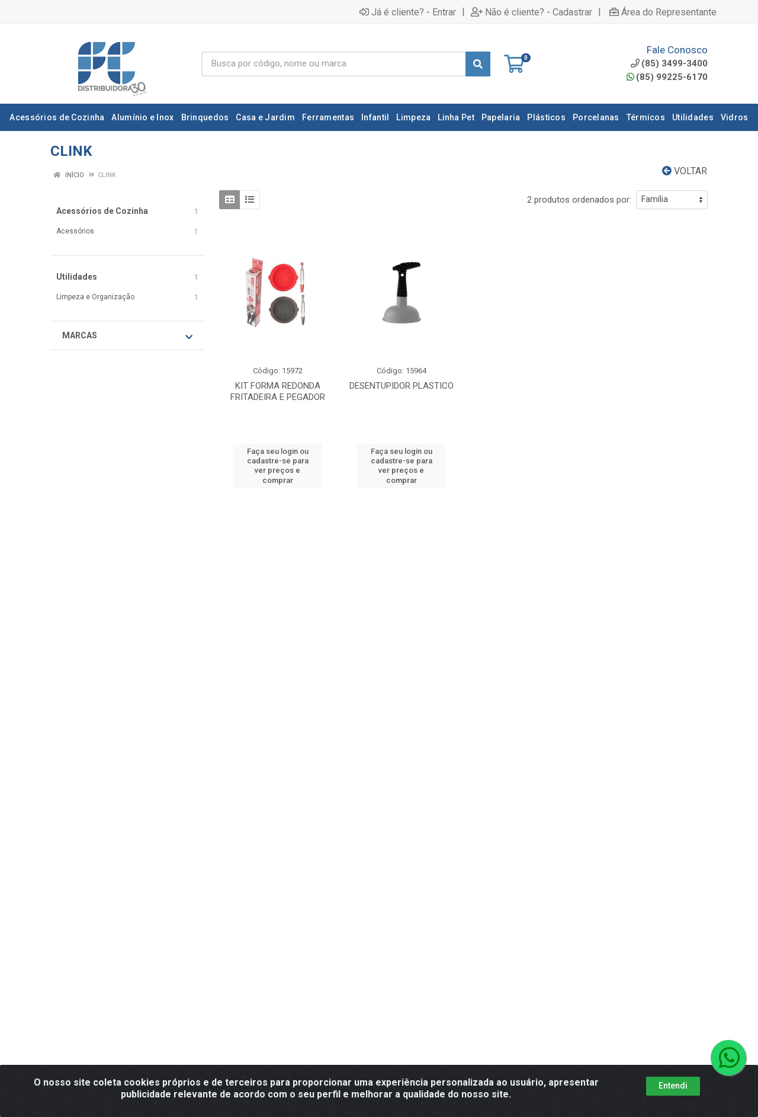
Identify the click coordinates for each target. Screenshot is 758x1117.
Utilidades (76, 276)
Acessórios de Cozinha (102, 211)
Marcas (127, 336)
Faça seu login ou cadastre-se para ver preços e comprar (278, 466)
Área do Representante (663, 12)
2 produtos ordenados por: (579, 199)
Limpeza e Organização (95, 297)
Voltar (684, 171)
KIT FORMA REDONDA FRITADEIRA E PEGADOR (277, 391)
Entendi (673, 1085)
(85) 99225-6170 (667, 77)
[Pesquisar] (477, 64)
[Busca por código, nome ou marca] (333, 64)
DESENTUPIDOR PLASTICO (401, 385)
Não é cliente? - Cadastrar (531, 12)
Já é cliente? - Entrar (407, 12)
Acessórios (75, 231)
